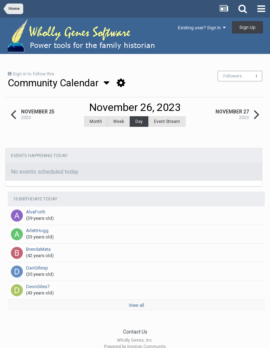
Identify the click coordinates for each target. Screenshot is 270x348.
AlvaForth (35, 203)
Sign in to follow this (33, 73)
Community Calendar (58, 83)
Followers (232, 76)
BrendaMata (38, 240)
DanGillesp (37, 259)
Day (139, 121)
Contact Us (135, 323)
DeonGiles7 (38, 277)
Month (96, 121)
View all (136, 296)
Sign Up (247, 27)
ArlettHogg (37, 221)
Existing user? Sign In (202, 27)
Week (118, 121)
